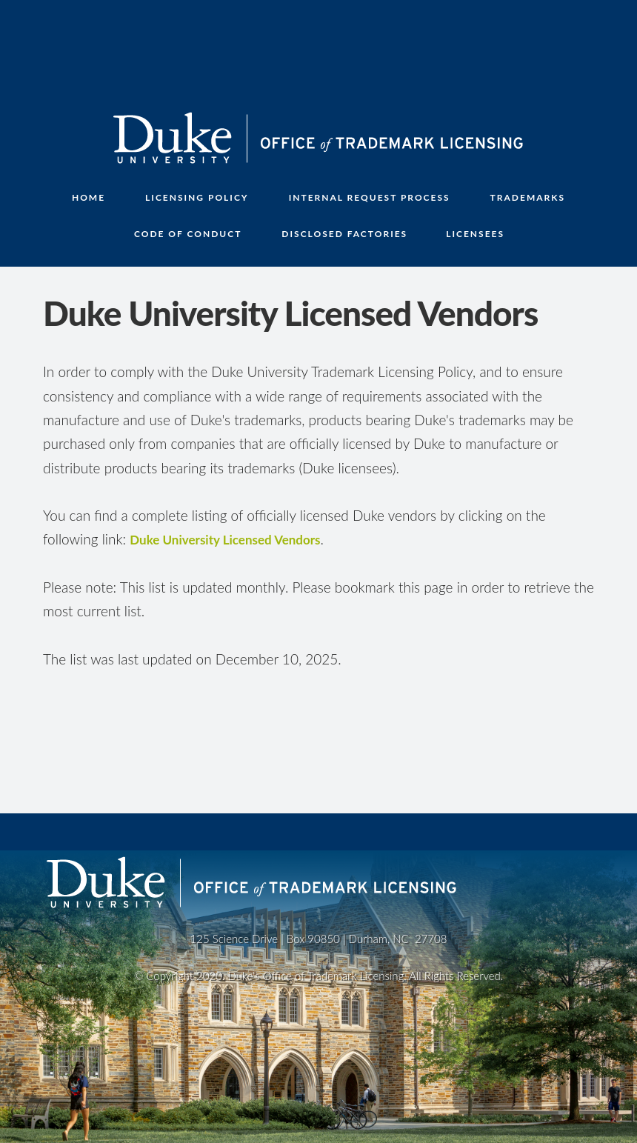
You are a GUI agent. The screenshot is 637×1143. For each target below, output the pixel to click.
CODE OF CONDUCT (187, 233)
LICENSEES (475, 233)
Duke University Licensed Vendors (225, 539)
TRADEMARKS (527, 197)
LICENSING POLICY (197, 197)
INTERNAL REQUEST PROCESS (369, 197)
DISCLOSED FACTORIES (344, 233)
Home (88, 197)
